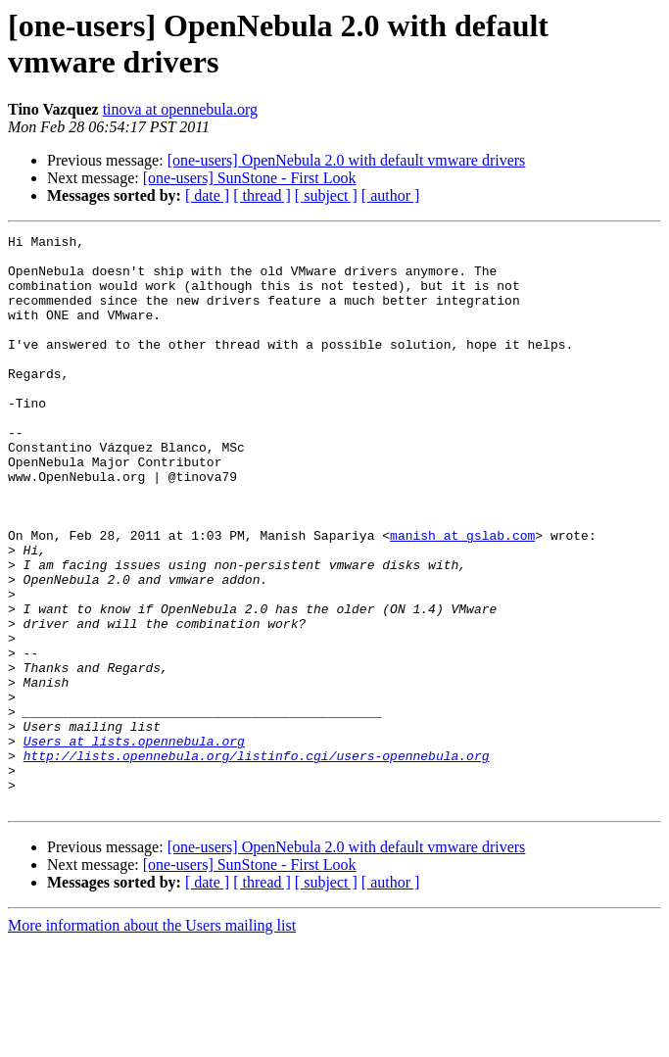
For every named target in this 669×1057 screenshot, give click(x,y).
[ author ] (390, 195)
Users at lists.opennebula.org (134, 843)
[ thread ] (262, 195)
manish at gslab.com (462, 596)
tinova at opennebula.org (180, 109)
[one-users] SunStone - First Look (250, 177)
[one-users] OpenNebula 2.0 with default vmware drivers (346, 160)
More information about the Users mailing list (152, 1040)
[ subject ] (326, 195)
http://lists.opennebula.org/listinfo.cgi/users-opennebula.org (257, 861)
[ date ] (207, 195)
